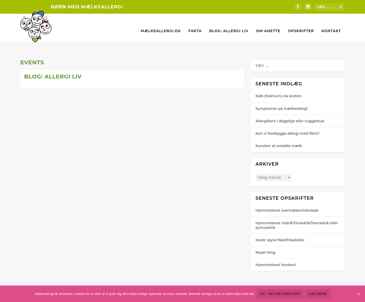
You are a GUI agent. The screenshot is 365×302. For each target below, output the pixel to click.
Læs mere (38, 154)
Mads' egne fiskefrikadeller (280, 224)
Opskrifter (301, 24)
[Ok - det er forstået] (358, 293)
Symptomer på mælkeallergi (282, 93)
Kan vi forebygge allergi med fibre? (287, 118)
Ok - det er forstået (280, 294)
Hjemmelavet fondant (276, 249)
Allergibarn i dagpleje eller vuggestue (290, 105)
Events (73, 116)
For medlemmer (207, 107)
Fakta (195, 24)
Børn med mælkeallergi (87, 7)
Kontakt (331, 24)
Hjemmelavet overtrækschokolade (287, 195)
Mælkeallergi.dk (161, 24)
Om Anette (268, 24)
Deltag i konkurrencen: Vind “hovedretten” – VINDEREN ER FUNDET (74, 97)
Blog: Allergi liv (229, 24)
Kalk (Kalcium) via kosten (278, 80)
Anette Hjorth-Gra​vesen (47, 116)
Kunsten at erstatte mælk (279, 130)
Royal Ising (265, 237)
